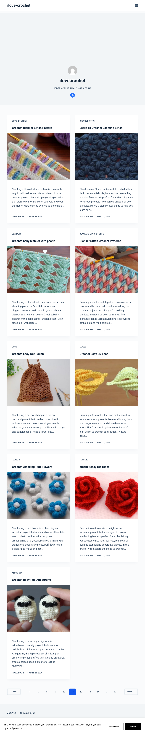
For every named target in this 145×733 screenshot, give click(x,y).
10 (64, 691)
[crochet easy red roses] (106, 495)
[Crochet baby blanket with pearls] (38, 269)
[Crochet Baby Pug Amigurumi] (38, 608)
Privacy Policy (27, 713)
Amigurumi (17, 573)
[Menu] (136, 5)
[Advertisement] (72, 35)
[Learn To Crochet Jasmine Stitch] (106, 156)
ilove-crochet (18, 5)
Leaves (83, 347)
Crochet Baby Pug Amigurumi (32, 579)
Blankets (16, 234)
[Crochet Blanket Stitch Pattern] (38, 156)
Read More (114, 726)
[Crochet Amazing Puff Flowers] (38, 495)
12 (81, 691)
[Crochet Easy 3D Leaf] (106, 382)
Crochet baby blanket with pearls (35, 241)
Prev (14, 691)
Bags (14, 347)
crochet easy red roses (96, 466)
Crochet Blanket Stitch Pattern (33, 128)
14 (98, 691)
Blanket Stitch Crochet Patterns (102, 241)
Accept (133, 726)
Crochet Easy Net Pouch (29, 354)
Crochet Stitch (19, 121)
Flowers (16, 460)
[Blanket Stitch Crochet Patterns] (106, 269)
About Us (11, 713)
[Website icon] (72, 95)
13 (89, 691)
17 (115, 691)
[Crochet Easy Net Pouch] (38, 382)
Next (131, 691)
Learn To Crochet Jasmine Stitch (102, 128)
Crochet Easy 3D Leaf (95, 354)
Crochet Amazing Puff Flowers (33, 466)
